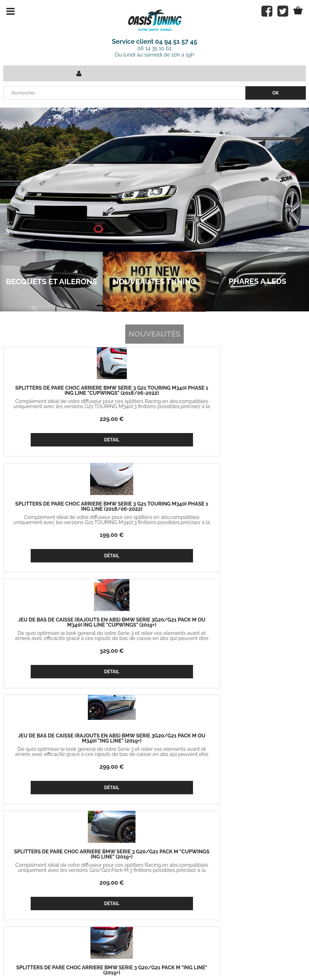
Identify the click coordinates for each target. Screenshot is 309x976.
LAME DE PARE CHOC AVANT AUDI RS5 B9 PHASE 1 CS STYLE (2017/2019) (255, 625)
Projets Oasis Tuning (29, 871)
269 (54, 766)
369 (154, 766)
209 (154, 534)
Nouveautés (154, 334)
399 (255, 650)
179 (255, 534)
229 (54, 419)
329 (255, 419)
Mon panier (19, 886)
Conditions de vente (145, 956)
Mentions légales (198, 956)
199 (154, 419)
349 (155, 650)
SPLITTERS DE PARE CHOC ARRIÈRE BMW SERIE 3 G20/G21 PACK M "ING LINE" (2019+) (255, 509)
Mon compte (71, 871)
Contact (101, 956)
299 (54, 534)
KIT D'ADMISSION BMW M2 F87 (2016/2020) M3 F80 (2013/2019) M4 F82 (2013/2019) (154, 625)
